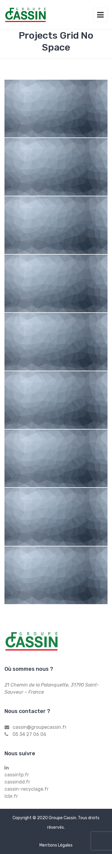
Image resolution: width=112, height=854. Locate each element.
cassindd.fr (17, 782)
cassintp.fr (16, 775)
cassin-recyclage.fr (26, 789)
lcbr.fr (11, 796)
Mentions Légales (56, 845)
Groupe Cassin (62, 817)
